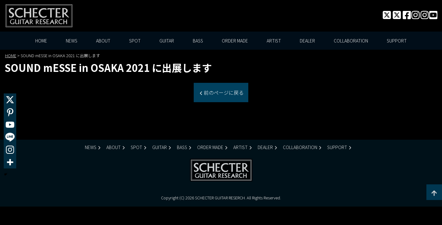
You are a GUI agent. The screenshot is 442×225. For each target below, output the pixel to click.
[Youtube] (10, 124)
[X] (10, 99)
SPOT (135, 41)
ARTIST (274, 41)
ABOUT (103, 41)
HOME (41, 41)
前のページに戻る (223, 92)
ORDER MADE (235, 41)
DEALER (307, 41)
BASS (198, 41)
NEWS (71, 41)
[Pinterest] (10, 112)
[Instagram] (10, 149)
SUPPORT (397, 41)
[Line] (10, 137)
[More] (10, 162)
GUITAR (166, 41)
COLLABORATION (351, 41)
